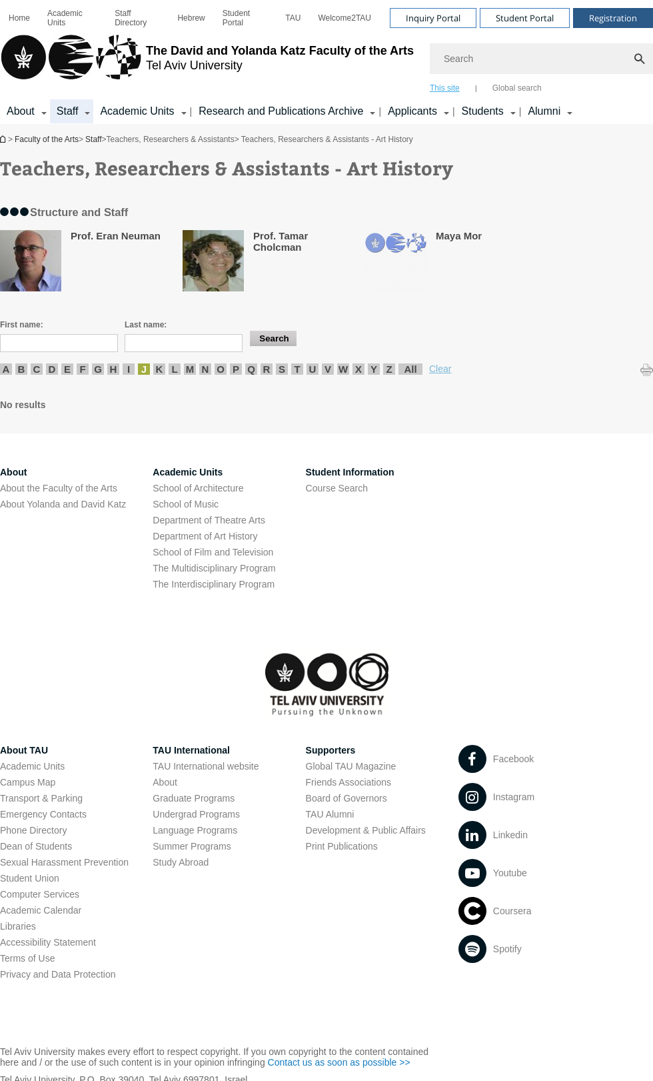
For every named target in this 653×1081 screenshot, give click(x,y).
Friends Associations (348, 782)
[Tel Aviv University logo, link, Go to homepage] (207, 63)
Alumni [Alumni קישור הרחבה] (544, 111)
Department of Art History (205, 536)
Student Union (29, 878)
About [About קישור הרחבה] (21, 111)
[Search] (541, 58)
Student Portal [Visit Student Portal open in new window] (525, 18)
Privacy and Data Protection (58, 974)
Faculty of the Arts (47, 139)
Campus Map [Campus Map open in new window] (27, 782)
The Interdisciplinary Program (214, 584)
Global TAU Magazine (351, 766)
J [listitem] (144, 369)
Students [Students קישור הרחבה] (483, 111)
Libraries (18, 926)
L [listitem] (174, 369)
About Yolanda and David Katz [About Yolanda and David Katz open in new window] (63, 504)
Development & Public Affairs (366, 830)
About (165, 782)
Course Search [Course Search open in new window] (337, 488)
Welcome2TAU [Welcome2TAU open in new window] (344, 18)
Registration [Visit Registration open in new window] (613, 18)
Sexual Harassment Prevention (64, 862)
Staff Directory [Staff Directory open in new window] (131, 18)
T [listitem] (297, 369)
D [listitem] (52, 369)
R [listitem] (267, 369)
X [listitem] (358, 369)
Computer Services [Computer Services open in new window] (39, 894)
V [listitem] (328, 369)
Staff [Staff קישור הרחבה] (68, 111)
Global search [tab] (517, 88)
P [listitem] (236, 369)
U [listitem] (313, 369)
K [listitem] (159, 369)
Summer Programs (192, 846)
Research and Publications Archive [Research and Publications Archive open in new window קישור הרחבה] (281, 111)
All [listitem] (410, 369)
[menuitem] (19, 18)
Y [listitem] (373, 369)
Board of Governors (346, 798)
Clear (440, 368)
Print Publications (342, 846)
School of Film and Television (213, 552)
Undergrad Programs (196, 814)
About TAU (24, 750)
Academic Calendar (40, 910)
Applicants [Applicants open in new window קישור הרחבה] (412, 111)
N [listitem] (205, 369)
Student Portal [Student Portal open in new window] (236, 18)
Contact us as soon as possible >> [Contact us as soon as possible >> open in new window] (339, 1062)
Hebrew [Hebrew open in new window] (191, 18)
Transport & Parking (41, 798)
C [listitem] (37, 369)
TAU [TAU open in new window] (293, 18)
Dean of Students (36, 846)
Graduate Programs (194, 798)
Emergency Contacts (43, 814)
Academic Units (65, 18)
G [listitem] (98, 369)
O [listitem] (221, 369)
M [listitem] (190, 369)
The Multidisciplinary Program (214, 568)
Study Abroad (181, 862)
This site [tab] (445, 88)
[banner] (326, 62)
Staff (93, 139)
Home (19, 18)
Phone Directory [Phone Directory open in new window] (33, 830)
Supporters (331, 750)
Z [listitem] (389, 369)
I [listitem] (128, 369)
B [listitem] (21, 369)
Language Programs (195, 830)
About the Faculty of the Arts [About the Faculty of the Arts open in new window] (58, 488)
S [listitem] (282, 369)
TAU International (191, 750)
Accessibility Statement (48, 942)
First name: (21, 324)
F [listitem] (82, 369)
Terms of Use (27, 958)
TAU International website (206, 766)
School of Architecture (198, 488)
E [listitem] (67, 369)
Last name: (146, 324)
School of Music (186, 504)
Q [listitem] (251, 369)
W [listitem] (343, 369)
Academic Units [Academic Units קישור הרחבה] (137, 111)
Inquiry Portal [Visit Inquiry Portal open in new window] (433, 18)
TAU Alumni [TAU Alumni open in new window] (330, 814)
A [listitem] (6, 369)
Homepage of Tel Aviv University (4, 139)
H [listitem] (113, 369)
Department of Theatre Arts (209, 520)
